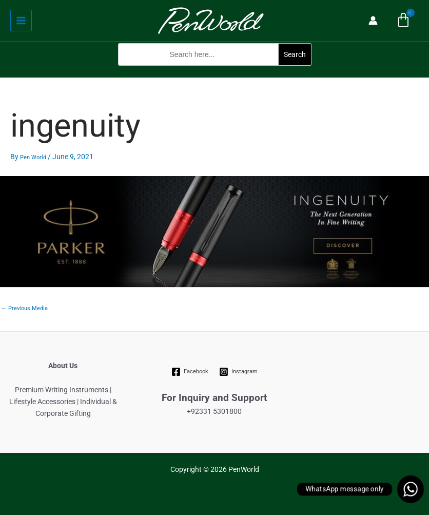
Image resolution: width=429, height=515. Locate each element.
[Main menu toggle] (21, 20)
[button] (214, 71)
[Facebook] (190, 371)
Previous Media (24, 308)
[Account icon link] (373, 20)
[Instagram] (238, 371)
